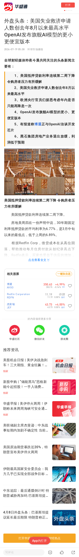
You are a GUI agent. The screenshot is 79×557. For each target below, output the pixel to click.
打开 (68, 5)
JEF (9, 307)
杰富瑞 (11, 304)
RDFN (10, 297)
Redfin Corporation (18, 294)
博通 (38, 124)
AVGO (10, 287)
